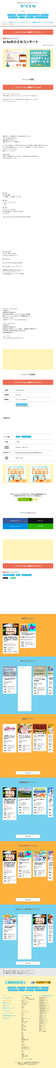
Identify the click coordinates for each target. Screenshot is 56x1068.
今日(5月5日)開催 (11, 15)
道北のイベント (42, 1028)
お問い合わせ (6, 1018)
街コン (22, 1034)
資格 (22, 1028)
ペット (22, 1052)
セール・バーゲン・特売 (26, 1059)
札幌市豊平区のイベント (44, 1012)
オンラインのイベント (34, 1063)
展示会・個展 (24, 1021)
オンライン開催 (42, 1031)
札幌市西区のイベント (43, 1003)
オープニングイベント (26, 1049)
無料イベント (24, 1000)
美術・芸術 (23, 1026)
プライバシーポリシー (8, 1013)
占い (22, 1017)
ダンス (18, 436)
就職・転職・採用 (25, 1047)
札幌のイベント (20, 1063)
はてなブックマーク (15, 526)
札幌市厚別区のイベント (44, 1007)
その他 (22, 1044)
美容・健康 (23, 1003)
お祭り (22, 1036)
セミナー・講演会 (25, 997)
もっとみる (28, 772)
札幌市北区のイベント (43, 999)
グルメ (22, 1015)
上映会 (22, 1041)
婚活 (22, 1013)
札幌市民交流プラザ (13, 17)
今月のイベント (25, 22)
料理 (22, 1020)
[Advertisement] (28, 118)
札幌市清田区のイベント (44, 1008)
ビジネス (23, 1005)
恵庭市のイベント (42, 1018)
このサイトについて (7, 998)
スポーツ (23, 1023)
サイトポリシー (6, 1010)
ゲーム (22, 1043)
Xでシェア (40, 520)
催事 (22, 1033)
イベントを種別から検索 (26, 995)
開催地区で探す (36, 22)
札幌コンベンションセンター (41, 17)
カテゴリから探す (48, 22)
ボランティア (24, 1046)
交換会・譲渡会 (24, 1056)
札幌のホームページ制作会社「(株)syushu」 (29, 1064)
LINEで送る (41, 526)
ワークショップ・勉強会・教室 (27, 999)
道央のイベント (42, 1025)
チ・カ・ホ (22, 17)
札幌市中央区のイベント (22, 404)
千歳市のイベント (42, 1017)
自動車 (22, 1054)
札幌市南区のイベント (43, 1002)
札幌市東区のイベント (43, 1000)
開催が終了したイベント (8, 1008)
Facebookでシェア (15, 520)
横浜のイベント (27, 1063)
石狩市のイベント (42, 1023)
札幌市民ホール (30, 17)
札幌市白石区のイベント (44, 1010)
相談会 (22, 1025)
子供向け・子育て (25, 1002)
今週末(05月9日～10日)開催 (33, 15)
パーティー (23, 1010)
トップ (5, 22)
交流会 (22, 1007)
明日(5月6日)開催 (21, 15)
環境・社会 (23, 1030)
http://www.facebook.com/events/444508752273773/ (29, 452)
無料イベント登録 (8, 24)
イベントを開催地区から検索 (45, 995)
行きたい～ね (25, 499)
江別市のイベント (42, 1015)
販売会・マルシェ (25, 1018)
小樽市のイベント (42, 1013)
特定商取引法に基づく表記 (9, 1015)
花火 (22, 1057)
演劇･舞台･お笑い (25, 1039)
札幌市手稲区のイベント (44, 1005)
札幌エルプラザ (44, 15)
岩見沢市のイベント (43, 1020)
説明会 (22, 1038)
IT (21, 1031)
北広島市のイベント (43, 1021)
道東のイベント (42, 1026)
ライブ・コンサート (26, 436)
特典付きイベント (14, 22)
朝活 (22, 1051)
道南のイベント (42, 1030)
